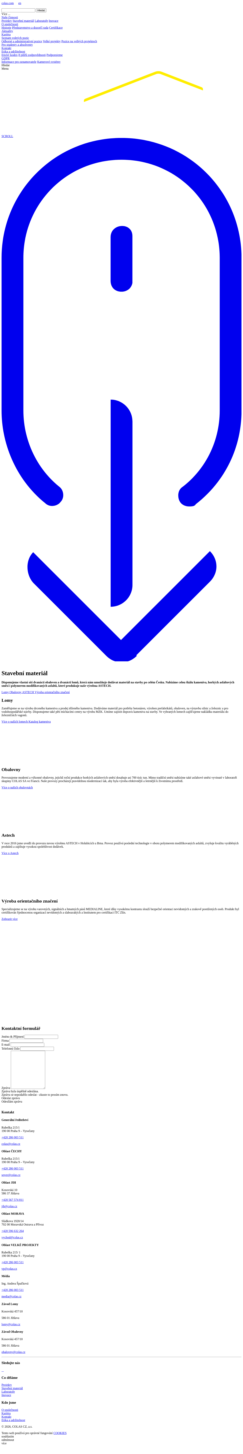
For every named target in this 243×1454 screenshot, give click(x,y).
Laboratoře (41, 20)
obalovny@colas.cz (13, 1359)
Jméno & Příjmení (13, 1036)
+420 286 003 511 (13, 1144)
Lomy (5, 692)
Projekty (7, 20)
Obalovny (15, 692)
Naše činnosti (10, 17)
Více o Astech (10, 853)
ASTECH (28, 692)
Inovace (53, 20)
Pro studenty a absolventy (17, 44)
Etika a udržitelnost (13, 51)
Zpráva (6, 1095)
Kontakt (6, 48)
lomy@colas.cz (11, 1331)
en (19, 3)
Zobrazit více (10, 919)
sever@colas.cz (11, 1182)
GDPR (6, 58)
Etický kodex (10, 55)
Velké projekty (52, 41)
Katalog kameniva (39, 721)
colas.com (8, 3)
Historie (6, 27)
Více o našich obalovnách (17, 787)
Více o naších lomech (15, 721)
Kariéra (6, 34)
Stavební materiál (23, 20)
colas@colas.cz (11, 1151)
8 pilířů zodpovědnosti (32, 55)
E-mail (6, 1044)
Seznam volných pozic (15, 37)
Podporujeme (55, 55)
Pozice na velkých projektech (79, 41)
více (4, 1450)
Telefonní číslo (11, 1048)
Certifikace (56, 27)
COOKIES (59, 1440)
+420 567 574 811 (13, 1207)
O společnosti (10, 24)
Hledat (41, 10)
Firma (5, 1040)
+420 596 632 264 (13, 1238)
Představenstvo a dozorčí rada (30, 27)
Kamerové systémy (49, 61)
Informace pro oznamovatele (19, 61)
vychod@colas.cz (12, 1244)
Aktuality (7, 31)
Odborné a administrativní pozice (22, 41)
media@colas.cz (11, 1303)
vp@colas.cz (9, 1276)
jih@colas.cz (9, 1213)
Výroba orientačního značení (52, 692)
